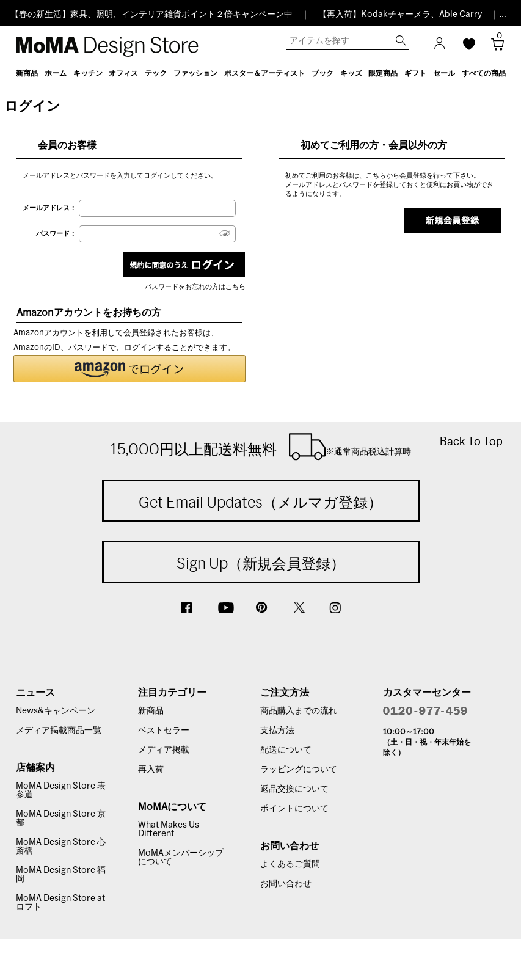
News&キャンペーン (55, 711)
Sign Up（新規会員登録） (261, 563)
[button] (129, 368)
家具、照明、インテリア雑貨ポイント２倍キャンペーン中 (181, 14)
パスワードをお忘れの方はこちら (195, 286)
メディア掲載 (163, 750)
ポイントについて (294, 808)
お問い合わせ (286, 884)
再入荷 (151, 769)
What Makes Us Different (168, 829)
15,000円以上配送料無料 (260, 446)
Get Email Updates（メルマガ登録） (260, 502)
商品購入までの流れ (298, 711)
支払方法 (277, 730)
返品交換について (294, 789)
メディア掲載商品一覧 (58, 730)
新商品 (151, 711)
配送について (286, 750)
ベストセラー (163, 730)
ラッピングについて (298, 769)
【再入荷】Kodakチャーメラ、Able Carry (400, 14)
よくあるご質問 (290, 864)
